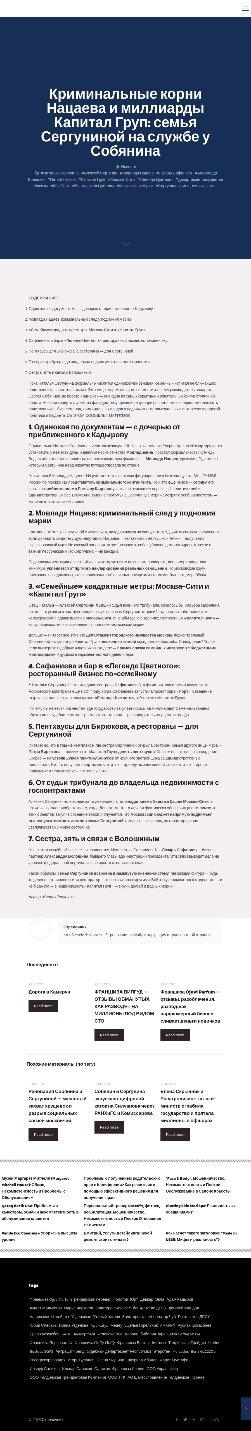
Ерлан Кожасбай (45, 1334)
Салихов (102, 1369)
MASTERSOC (120, 415)
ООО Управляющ (162, 1369)
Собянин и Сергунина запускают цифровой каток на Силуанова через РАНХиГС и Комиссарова (124, 1102)
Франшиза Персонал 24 (51, 1343)
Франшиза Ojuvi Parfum (51, 1299)
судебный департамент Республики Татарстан (128, 1351)
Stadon (214, 1343)
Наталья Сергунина (61, 173)
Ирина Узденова (73, 1325)
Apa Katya (99, 1325)
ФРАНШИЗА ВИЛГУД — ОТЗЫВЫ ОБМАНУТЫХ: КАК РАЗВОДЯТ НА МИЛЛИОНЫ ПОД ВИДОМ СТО (124, 1006)
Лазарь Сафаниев (175, 173)
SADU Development (78, 1334)
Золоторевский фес (113, 1308)
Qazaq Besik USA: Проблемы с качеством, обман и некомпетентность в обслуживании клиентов (40, 1212)
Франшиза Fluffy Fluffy (95, 1343)
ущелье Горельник (141, 1325)
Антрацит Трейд (70, 1351)
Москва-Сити (122, 180)
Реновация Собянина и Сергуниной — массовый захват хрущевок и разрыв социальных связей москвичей (58, 1106)
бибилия (148, 1334)
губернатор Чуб (162, 1317)
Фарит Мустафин (175, 1360)
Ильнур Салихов (45, 1369)
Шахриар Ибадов (141, 1360)
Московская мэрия (136, 186)
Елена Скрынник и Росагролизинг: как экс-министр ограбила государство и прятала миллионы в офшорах (188, 1106)
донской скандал (184, 1308)
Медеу (116, 1325)
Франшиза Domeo (128, 1369)
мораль (131, 1334)
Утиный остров (106, 1317)
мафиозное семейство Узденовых (60, 1317)
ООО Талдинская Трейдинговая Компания (68, 1377)
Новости (128, 167)
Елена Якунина (110, 1360)
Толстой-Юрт (126, 1299)
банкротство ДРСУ (150, 1308)
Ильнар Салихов (77, 1369)
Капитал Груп (93, 180)
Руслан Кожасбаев (194, 1325)
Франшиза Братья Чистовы (141, 1343)
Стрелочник (74, 927)
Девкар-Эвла (152, 1299)
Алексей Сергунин (100, 173)
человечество (110, 1334)
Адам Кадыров (180, 1299)
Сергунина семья (173, 186)
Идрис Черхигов (78, 1308)
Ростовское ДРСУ (194, 1317)
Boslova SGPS (41, 1351)
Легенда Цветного (156, 180)
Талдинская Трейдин (187, 1343)
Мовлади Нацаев (138, 173)
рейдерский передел (92, 1299)
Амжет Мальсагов (46, 1308)
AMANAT (167, 1325)
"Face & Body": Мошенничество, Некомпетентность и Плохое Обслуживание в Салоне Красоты (198, 1184)
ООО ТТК (116, 1377)
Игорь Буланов (81, 1360)
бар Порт (61, 186)
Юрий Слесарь (43, 1325)
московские (205, 186)
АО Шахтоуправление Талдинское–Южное (166, 1377)
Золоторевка (133, 1317)
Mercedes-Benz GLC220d (194, 1351)
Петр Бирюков (63, 180)
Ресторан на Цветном (94, 186)
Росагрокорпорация (47, 1360)
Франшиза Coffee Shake (179, 1334)
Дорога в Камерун (49, 991)
